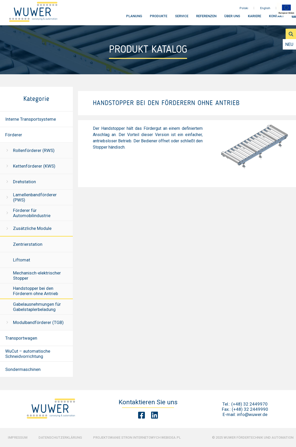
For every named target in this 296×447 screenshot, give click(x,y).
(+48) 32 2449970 (249, 404)
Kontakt (276, 18)
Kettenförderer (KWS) (34, 166)
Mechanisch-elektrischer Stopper (37, 275)
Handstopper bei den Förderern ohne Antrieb (35, 291)
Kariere (254, 18)
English (265, 10)
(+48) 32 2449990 (250, 409)
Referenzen (206, 18)
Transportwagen (21, 338)
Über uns (232, 18)
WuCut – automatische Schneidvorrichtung (27, 353)
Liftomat (21, 259)
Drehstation (24, 181)
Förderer (13, 134)
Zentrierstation (27, 244)
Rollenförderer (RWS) (34, 150)
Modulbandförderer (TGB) (38, 322)
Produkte (158, 18)
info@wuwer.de (252, 414)
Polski (244, 10)
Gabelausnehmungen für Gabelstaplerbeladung (37, 307)
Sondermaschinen (23, 369)
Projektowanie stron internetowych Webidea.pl (137, 437)
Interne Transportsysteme (30, 119)
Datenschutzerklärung (60, 437)
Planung (134, 18)
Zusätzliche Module (32, 228)
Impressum (17, 437)
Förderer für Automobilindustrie (31, 213)
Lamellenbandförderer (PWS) (35, 197)
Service (181, 18)
